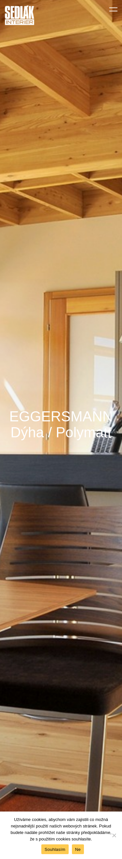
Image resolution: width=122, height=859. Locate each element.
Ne (78, 849)
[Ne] (114, 835)
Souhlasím (55, 849)
